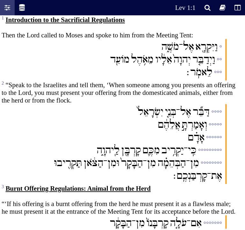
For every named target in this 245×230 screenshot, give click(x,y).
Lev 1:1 (185, 7)
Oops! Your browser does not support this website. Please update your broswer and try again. (122, 122)
